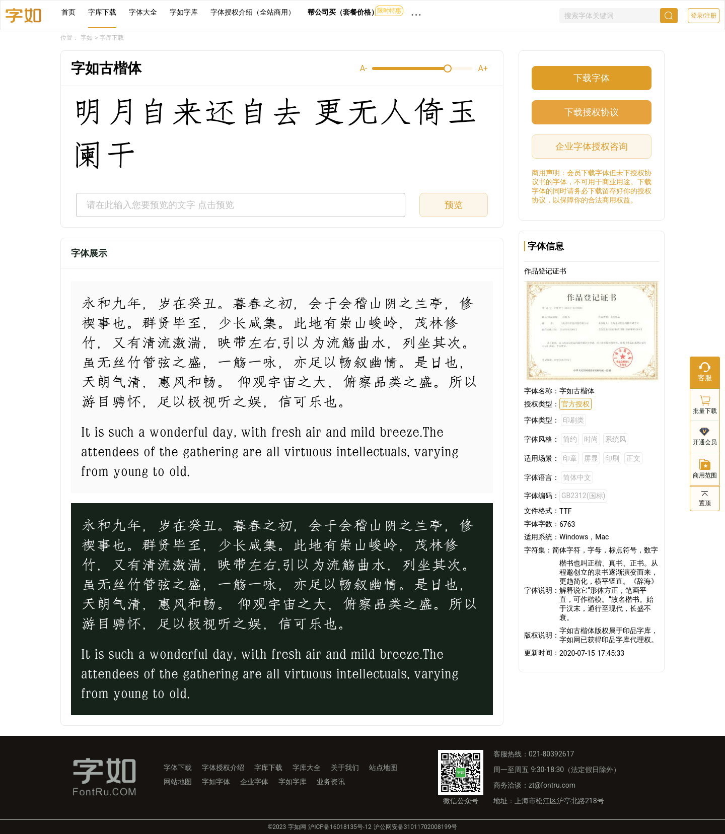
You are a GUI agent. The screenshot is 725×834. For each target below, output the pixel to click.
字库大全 (307, 767)
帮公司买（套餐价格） (343, 12)
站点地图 (383, 767)
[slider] (422, 68)
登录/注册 (703, 15)
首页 (68, 12)
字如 (87, 37)
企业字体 (254, 782)
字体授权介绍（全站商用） (252, 12)
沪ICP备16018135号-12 (339, 826)
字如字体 (216, 782)
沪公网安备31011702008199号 (415, 826)
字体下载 (178, 767)
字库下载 (102, 12)
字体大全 (143, 12)
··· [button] (416, 15)
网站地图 (178, 782)
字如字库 (184, 12)
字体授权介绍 (223, 767)
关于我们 (345, 767)
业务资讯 (331, 782)
